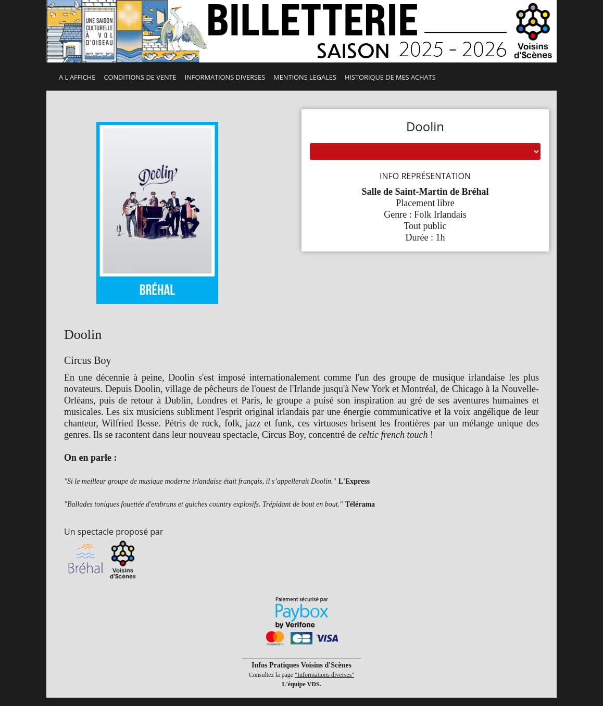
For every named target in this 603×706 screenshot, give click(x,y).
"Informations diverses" (324, 674)
